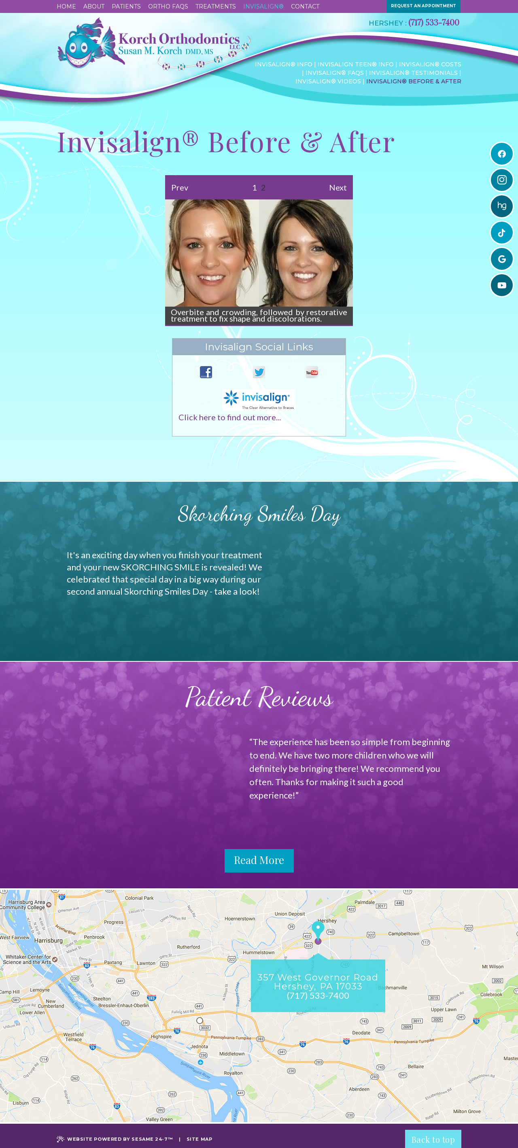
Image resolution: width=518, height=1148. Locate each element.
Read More (259, 860)
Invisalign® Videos (328, 81)
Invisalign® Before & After (413, 81)
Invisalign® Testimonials (413, 73)
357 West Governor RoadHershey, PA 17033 (317, 982)
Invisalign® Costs (430, 64)
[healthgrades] (502, 206)
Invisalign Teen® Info (356, 64)
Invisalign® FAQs (335, 73)
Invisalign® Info (283, 64)
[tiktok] (502, 232)
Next (338, 187)
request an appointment (423, 5)
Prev (179, 187)
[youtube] (502, 285)
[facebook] (502, 154)
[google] (502, 259)
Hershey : (388, 23)
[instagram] (502, 180)
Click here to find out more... (229, 417)
